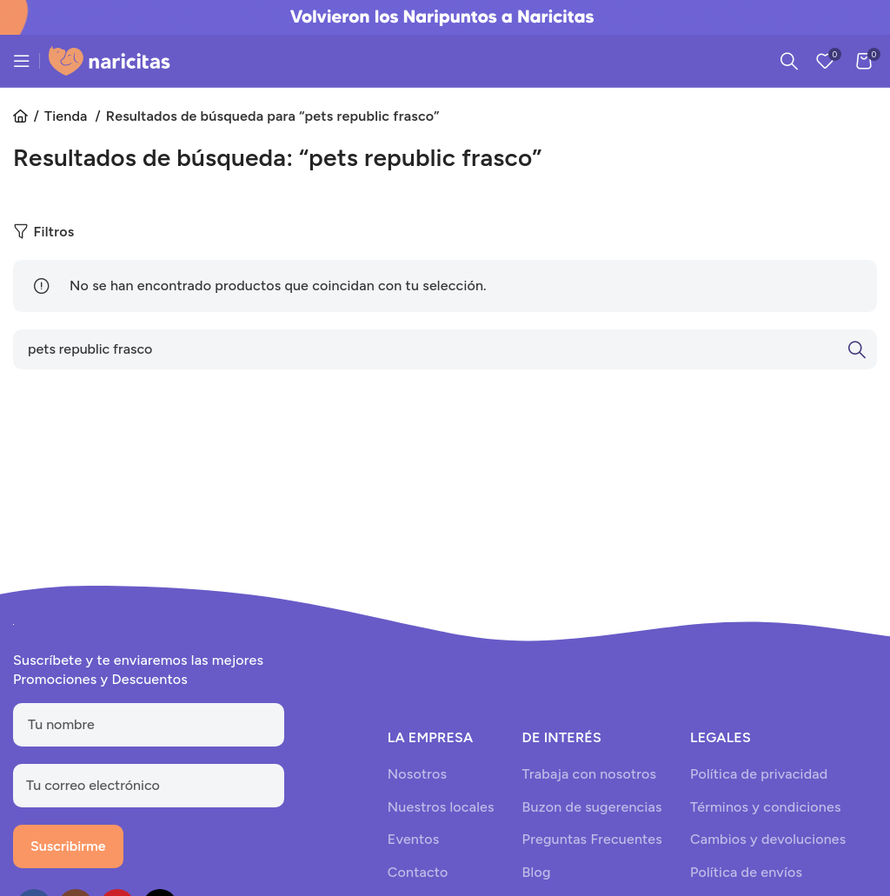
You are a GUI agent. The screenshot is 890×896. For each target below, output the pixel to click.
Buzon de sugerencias (592, 807)
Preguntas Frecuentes (592, 839)
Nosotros (417, 774)
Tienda (67, 116)
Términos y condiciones (765, 807)
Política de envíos (746, 872)
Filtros (53, 232)
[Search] (789, 60)
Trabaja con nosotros (589, 774)
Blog (536, 872)
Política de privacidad (758, 774)
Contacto (418, 872)
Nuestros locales (441, 807)
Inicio (26, 116)
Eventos (414, 839)
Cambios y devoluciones (768, 839)
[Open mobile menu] (21, 60)
